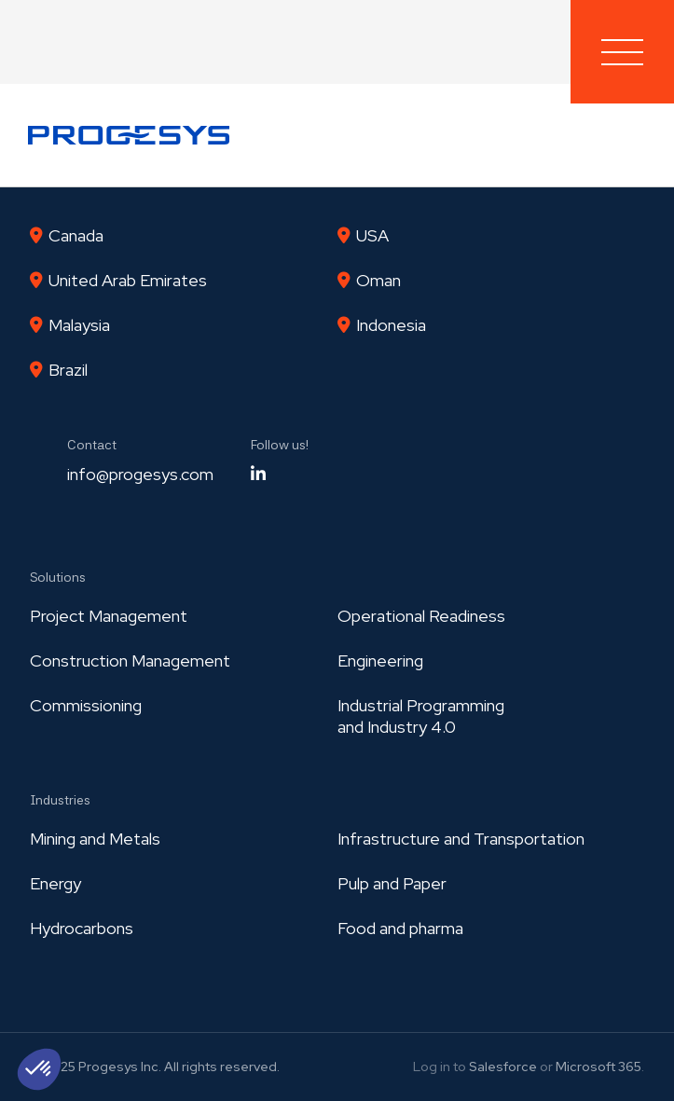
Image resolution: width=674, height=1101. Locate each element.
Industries (60, 799)
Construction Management (130, 660)
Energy (55, 883)
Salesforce (503, 1066)
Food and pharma (400, 928)
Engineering (380, 660)
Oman (378, 280)
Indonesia (391, 325)
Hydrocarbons (81, 928)
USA (372, 235)
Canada (75, 235)
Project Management (108, 615)
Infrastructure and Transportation (461, 838)
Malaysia (79, 325)
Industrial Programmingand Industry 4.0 (420, 716)
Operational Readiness (421, 615)
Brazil (68, 369)
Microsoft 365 (598, 1066)
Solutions (58, 577)
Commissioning (86, 705)
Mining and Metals (95, 838)
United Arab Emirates (127, 280)
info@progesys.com (140, 474)
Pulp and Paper (392, 883)
